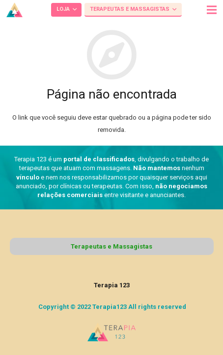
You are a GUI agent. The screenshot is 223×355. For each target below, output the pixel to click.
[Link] (14, 9)
